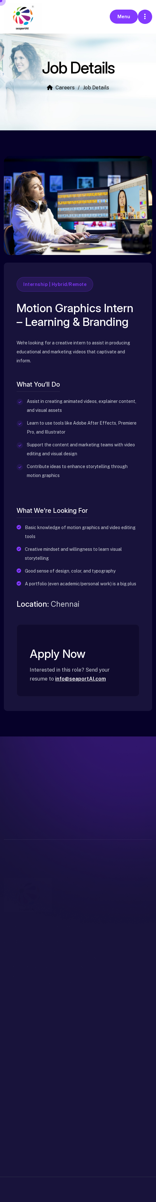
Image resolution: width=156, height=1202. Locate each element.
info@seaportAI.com (80, 679)
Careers (61, 89)
